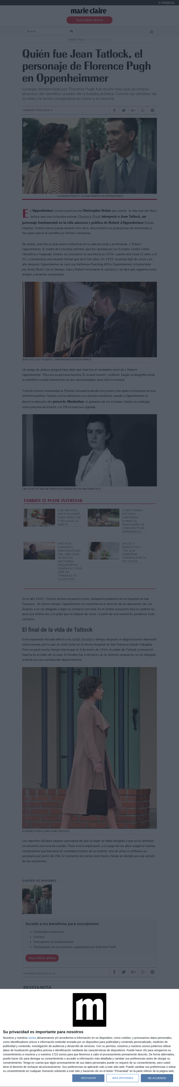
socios (32, 1037)
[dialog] (89, 1038)
